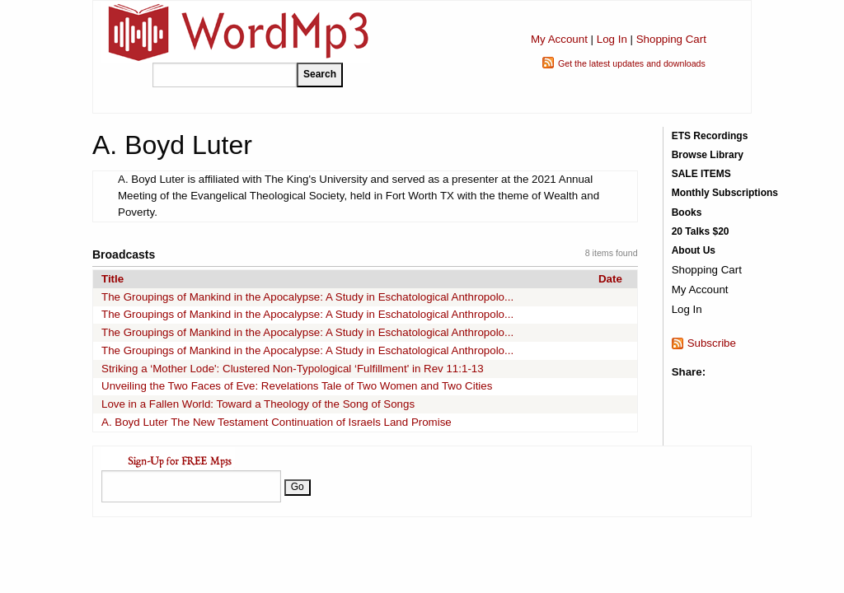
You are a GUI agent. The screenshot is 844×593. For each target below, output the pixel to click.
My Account (559, 39)
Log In (612, 39)
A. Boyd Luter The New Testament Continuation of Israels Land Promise (276, 422)
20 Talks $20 (700, 231)
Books (687, 212)
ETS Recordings (710, 136)
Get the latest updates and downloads (632, 63)
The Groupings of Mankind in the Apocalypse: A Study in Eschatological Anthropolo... (307, 297)
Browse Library (707, 155)
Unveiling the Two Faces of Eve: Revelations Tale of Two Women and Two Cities (296, 386)
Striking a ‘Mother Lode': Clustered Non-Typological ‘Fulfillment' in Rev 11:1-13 (292, 368)
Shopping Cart (671, 39)
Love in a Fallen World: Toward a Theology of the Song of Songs (258, 404)
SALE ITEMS (701, 174)
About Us (693, 250)
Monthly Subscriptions (725, 192)
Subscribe (711, 343)
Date (610, 279)
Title (112, 279)
